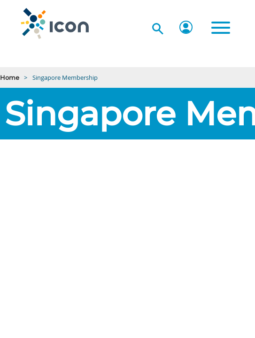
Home (9, 77)
